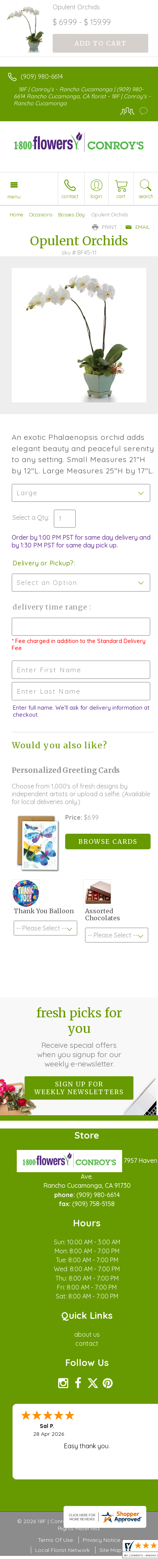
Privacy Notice (101, 1539)
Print (104, 226)
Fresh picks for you (79, 1036)
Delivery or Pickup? (43, 563)
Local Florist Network (62, 1550)
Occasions (40, 214)
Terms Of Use (55, 1539)
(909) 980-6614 (42, 76)
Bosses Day (71, 214)
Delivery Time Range (50, 606)
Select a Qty (30, 517)
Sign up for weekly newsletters (79, 1088)
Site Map (110, 1550)
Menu (14, 196)
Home (16, 214)
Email (137, 226)
